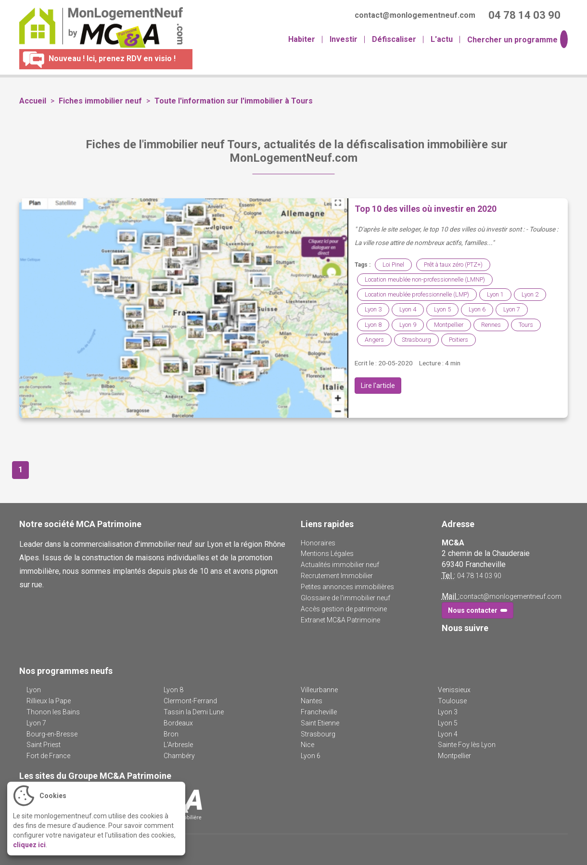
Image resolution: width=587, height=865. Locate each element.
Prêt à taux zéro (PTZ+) (453, 264)
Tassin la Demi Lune (194, 712)
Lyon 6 (477, 309)
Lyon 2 (530, 294)
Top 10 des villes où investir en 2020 (426, 209)
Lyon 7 (511, 309)
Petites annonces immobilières (347, 587)
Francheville (319, 712)
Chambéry (179, 756)
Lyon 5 (442, 309)
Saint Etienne (320, 723)
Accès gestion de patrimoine (344, 609)
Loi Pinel (393, 264)
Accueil (32, 100)
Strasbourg (416, 339)
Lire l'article (378, 385)
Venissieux (454, 690)
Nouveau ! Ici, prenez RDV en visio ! (97, 58)
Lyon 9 (407, 324)
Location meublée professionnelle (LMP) (417, 294)
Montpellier (448, 324)
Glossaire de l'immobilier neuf (345, 598)
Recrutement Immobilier (337, 576)
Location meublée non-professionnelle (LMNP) (425, 279)
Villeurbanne (319, 690)
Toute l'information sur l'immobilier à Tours (233, 100)
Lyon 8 (373, 324)
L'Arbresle (178, 745)
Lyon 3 (373, 309)
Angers (374, 339)
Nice (307, 745)
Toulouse (452, 701)
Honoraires (318, 543)
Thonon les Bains (53, 712)
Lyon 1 (495, 294)
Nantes (311, 701)
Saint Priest (43, 745)
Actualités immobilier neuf (340, 564)
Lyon (33, 690)
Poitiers (458, 339)
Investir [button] (343, 39)
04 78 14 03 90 (479, 576)
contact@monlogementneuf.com (510, 596)
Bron (171, 734)
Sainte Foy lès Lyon (467, 745)
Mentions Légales (327, 553)
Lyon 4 (407, 309)
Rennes (491, 324)
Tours (526, 324)
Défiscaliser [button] (394, 39)
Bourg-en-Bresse (51, 734)
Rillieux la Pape (48, 701)
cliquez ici (29, 845)
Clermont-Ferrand (190, 701)
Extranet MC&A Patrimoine (340, 620)
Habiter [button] (301, 39)
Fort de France (48, 756)
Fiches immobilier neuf (100, 100)
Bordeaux (178, 723)
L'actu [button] (442, 39)
